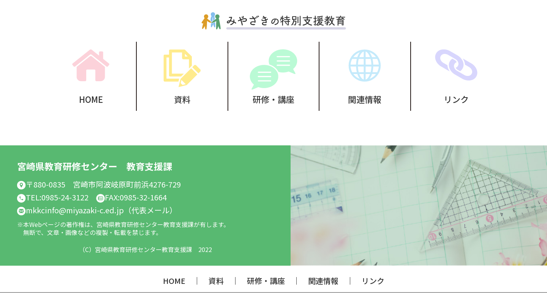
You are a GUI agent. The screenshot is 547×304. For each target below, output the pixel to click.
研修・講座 (273, 98)
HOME (91, 98)
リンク (456, 98)
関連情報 (364, 98)
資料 (182, 98)
